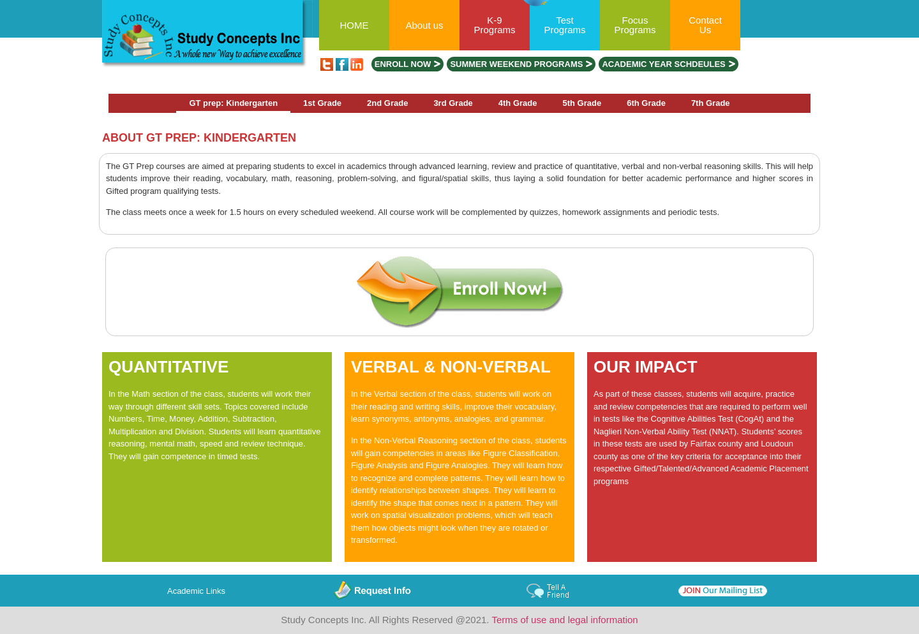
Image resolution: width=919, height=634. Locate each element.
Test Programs (564, 25)
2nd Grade (387, 103)
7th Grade (710, 103)
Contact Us (705, 25)
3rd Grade (452, 103)
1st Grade (322, 103)
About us (424, 25)
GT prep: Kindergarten (233, 103)
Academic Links (196, 591)
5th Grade (582, 103)
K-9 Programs (494, 25)
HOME (354, 25)
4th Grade (517, 103)
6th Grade (646, 103)
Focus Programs (634, 25)
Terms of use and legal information (564, 619)
